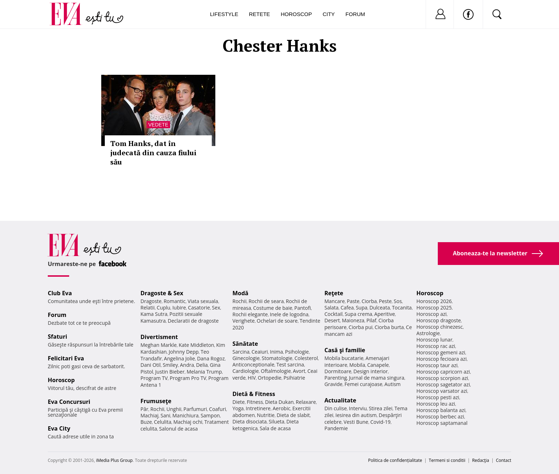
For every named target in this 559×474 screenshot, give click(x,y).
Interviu (358, 408)
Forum (355, 14)
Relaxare (306, 402)
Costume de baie (272, 307)
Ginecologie (246, 358)
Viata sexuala (203, 301)
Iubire (179, 307)
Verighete (243, 320)
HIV (252, 377)
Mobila (357, 364)
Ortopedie (269, 377)
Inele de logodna (289, 314)
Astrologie (428, 333)
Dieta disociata (249, 421)
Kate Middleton (196, 345)
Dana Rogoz (211, 358)
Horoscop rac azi (435, 346)
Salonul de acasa (178, 428)
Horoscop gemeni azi (440, 352)
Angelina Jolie (179, 358)
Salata (331, 307)
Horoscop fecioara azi (441, 358)
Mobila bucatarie (344, 358)
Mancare (334, 301)
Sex (216, 307)
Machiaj (149, 415)
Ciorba (369, 301)
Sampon (210, 415)
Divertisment (159, 337)
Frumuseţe (155, 401)
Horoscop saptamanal (441, 423)
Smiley (170, 364)
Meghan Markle (158, 345)
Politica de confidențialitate (395, 460)
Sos (398, 301)
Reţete (333, 293)
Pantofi (302, 307)
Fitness (255, 402)
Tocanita (402, 307)
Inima (276, 351)
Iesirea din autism (356, 415)
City (329, 14)
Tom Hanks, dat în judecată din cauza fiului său (153, 153)
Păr (144, 409)
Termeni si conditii (447, 460)
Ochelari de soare (277, 320)
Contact (503, 460)
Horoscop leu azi (435, 403)
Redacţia (480, 460)
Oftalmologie (276, 371)
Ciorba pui (361, 327)
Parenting (335, 377)
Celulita (162, 421)
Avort (299, 371)
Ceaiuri (260, 351)
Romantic (175, 301)
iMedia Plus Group (114, 460)
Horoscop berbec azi (440, 416)
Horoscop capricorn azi (443, 371)
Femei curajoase (363, 384)
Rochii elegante (250, 314)
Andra (187, 364)
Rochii (157, 409)
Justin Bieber (169, 371)
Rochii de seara (266, 301)
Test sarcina (290, 364)
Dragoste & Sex (161, 293)
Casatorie (199, 307)
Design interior (370, 371)
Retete (259, 14)
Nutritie (266, 415)
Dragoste (150, 301)
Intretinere (258, 408)
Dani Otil (150, 364)
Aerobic (282, 408)
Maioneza (353, 320)
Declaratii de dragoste (193, 320)
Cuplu (163, 307)
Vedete (158, 124)
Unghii (173, 409)
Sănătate (245, 344)
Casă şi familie (344, 350)
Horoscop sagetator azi (443, 384)
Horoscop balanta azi (440, 410)
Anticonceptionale (253, 364)
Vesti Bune (356, 421)
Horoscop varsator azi (441, 390)
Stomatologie (277, 358)
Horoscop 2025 (434, 307)
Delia (202, 364)
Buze (146, 421)
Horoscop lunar (434, 339)
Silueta (276, 421)
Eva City (59, 428)
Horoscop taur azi (436, 365)
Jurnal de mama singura (376, 377)
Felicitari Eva (66, 358)
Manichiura (186, 415)
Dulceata (379, 307)
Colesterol (306, 358)
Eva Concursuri (69, 402)
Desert (332, 320)
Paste (353, 301)
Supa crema (358, 314)
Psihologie (297, 351)
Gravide (333, 384)
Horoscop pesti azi (437, 397)
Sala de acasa (275, 428)
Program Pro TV (188, 378)
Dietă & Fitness (253, 394)
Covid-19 (380, 421)
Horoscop (296, 14)
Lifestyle (224, 14)
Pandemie (336, 428)
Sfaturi (57, 336)
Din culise (335, 408)
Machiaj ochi (187, 421)
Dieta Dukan (279, 402)
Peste (385, 301)
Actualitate (340, 400)
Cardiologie (245, 371)
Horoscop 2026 (434, 301)
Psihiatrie (294, 377)
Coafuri (217, 409)
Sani (165, 415)
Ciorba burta (389, 327)
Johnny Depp (184, 351)
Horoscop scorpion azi (442, 378)
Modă (240, 293)
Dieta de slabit (293, 415)
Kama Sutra (153, 314)
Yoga (238, 408)
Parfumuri (195, 409)
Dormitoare (338, 371)
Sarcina (241, 351)
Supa (362, 307)
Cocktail (333, 314)
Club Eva (60, 293)
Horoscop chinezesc (439, 326)
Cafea (347, 307)
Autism (392, 384)
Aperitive (384, 314)
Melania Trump (204, 371)
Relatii (147, 307)
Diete (238, 402)
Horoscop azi (431, 314)
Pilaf (371, 320)
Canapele (378, 364)
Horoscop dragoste (438, 320)
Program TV (154, 378)
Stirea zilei (380, 408)
